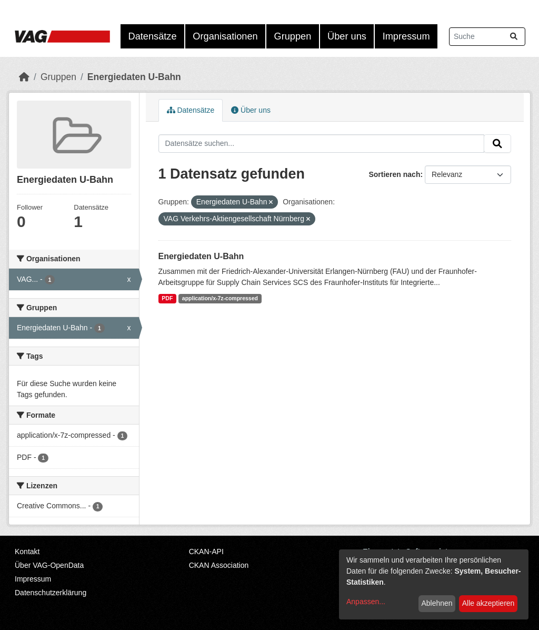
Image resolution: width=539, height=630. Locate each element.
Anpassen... (365, 601)
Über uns (346, 36)
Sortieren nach (394, 174)
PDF (167, 298)
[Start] (24, 77)
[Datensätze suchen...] (487, 36)
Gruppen (293, 36)
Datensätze (152, 36)
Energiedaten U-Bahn (134, 77)
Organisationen (225, 36)
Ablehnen (436, 603)
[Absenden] (513, 36)
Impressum (406, 36)
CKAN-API (206, 551)
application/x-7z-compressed (220, 298)
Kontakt (27, 551)
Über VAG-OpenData (49, 565)
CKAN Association (219, 565)
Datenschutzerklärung (50, 592)
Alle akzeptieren (488, 603)
